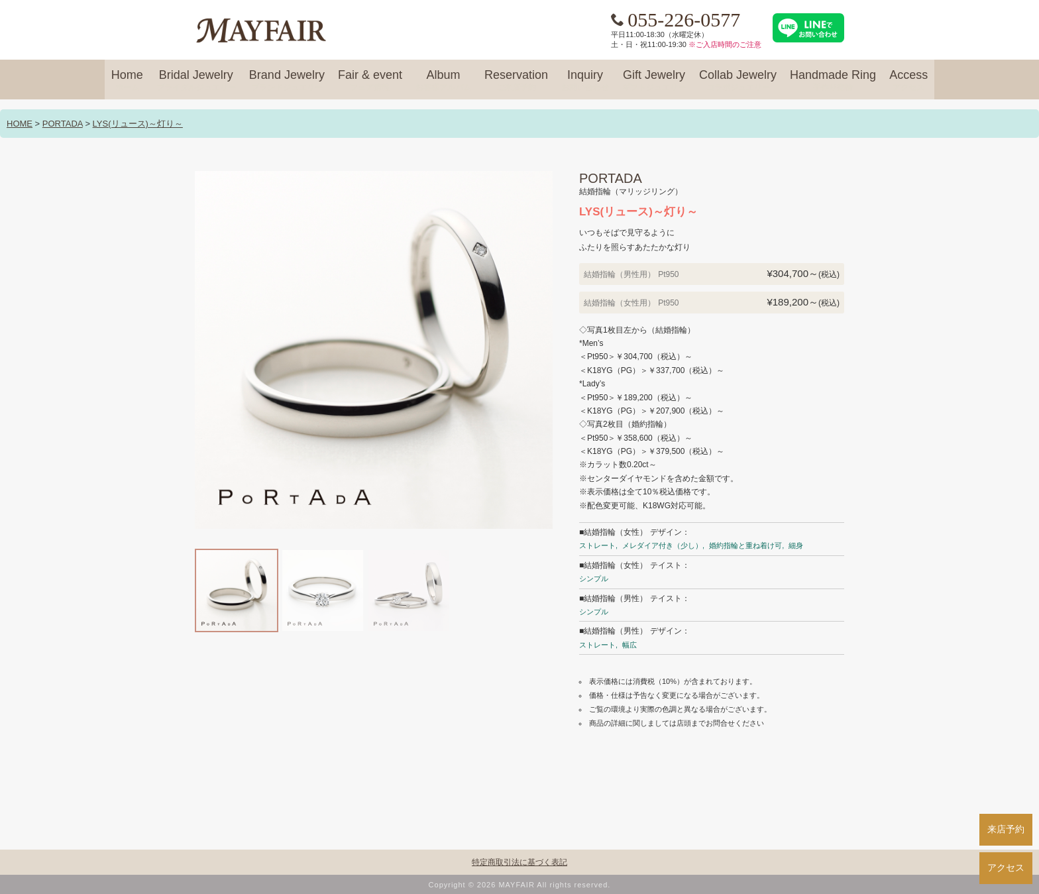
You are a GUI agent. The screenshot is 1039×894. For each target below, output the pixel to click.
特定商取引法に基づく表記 (519, 862)
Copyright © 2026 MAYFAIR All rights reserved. (520, 885)
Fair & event (370, 80)
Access (908, 80)
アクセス (1005, 867)
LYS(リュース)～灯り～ (138, 124)
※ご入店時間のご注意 (724, 44)
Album (443, 80)
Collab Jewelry (738, 80)
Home (127, 80)
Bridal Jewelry (196, 80)
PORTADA (62, 124)
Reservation (516, 80)
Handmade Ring (833, 80)
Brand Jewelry (287, 80)
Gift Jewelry (654, 80)
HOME (19, 124)
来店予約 (1005, 829)
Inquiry (585, 80)
